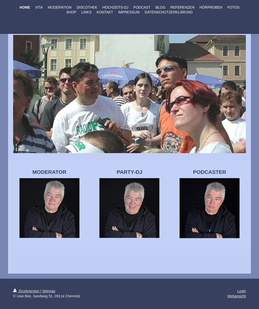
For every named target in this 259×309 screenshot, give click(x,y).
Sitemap (48, 291)
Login (241, 291)
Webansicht (236, 296)
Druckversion (26, 291)
